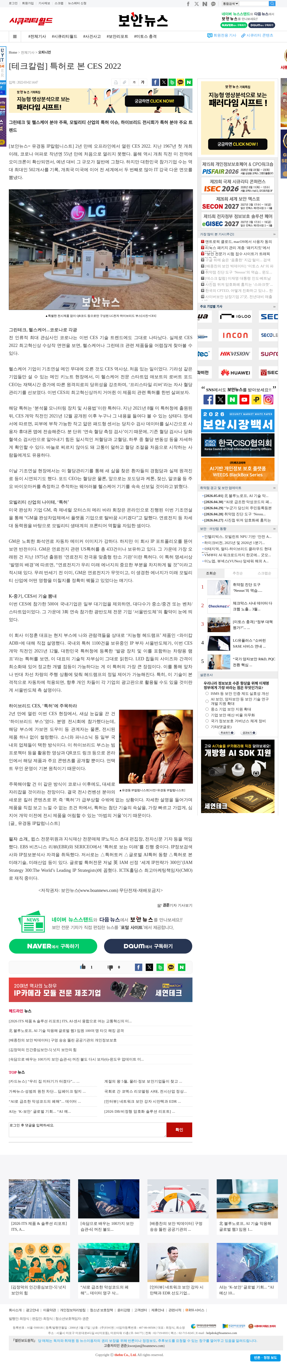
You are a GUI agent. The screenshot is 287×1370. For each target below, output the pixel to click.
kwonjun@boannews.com (145, 1346)
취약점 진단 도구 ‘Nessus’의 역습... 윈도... (238, 272)
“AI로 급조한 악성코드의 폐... (238, 502)
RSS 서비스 (196, 1310)
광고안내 (32, 1310)
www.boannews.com (98, 890)
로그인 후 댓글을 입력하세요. (88, 1129)
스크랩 (59, 3)
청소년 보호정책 (101, 1310)
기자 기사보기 (174, 905)
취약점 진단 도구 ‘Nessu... (234, 514)
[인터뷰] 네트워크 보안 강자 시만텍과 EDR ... (142, 1101)
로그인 (13, 3)
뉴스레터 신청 (77, 3)
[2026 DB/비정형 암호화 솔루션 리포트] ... (139, 1111)
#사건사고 (92, 36)
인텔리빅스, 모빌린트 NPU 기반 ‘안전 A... (238, 537)
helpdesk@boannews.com (221, 1333)
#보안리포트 (117, 36)
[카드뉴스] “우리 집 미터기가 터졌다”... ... (44, 1081)
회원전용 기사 (225, 35)
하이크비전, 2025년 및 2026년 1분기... (234, 543)
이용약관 (49, 1310)
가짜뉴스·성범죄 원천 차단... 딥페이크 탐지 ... (47, 1091)
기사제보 (44, 3)
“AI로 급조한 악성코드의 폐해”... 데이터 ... (45, 1101)
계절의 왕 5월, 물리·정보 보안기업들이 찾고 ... (143, 1081)
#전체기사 (37, 36)
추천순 (238, 573)
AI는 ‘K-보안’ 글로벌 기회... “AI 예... (40, 1111)
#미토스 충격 (145, 36)
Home (13, 52)
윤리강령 (123, 1310)
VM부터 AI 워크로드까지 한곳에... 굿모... (237, 555)
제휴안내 (157, 1310)
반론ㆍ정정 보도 (265, 1358)
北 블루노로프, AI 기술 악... (236, 496)
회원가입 (28, 3)
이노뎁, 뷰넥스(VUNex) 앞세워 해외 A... (236, 561)
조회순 (211, 573)
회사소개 (15, 1310)
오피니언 (44, 52)
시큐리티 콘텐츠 (260, 35)
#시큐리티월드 (64, 36)
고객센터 (140, 1310)
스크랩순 (264, 573)
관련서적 (174, 1310)
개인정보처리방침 (72, 1310)
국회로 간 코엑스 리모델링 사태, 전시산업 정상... (145, 1091)
